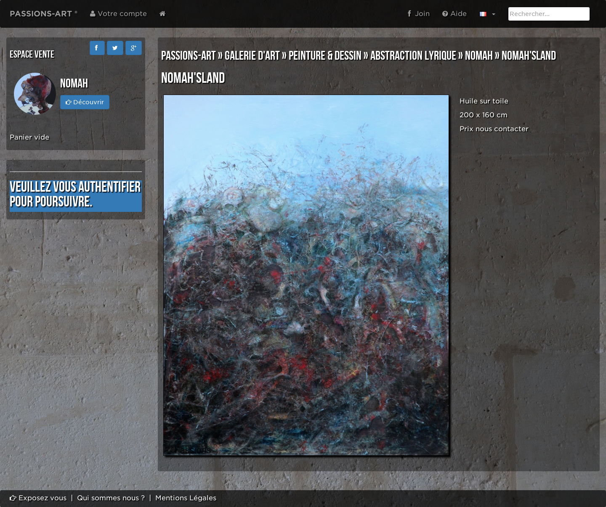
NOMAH (479, 55)
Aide (454, 14)
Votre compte (118, 14)
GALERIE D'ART (252, 55)
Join (419, 14)
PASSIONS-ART (188, 55)
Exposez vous (38, 498)
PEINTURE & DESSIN (325, 55)
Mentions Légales (185, 498)
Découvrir (85, 102)
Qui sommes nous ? (111, 498)
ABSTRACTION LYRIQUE (413, 55)
